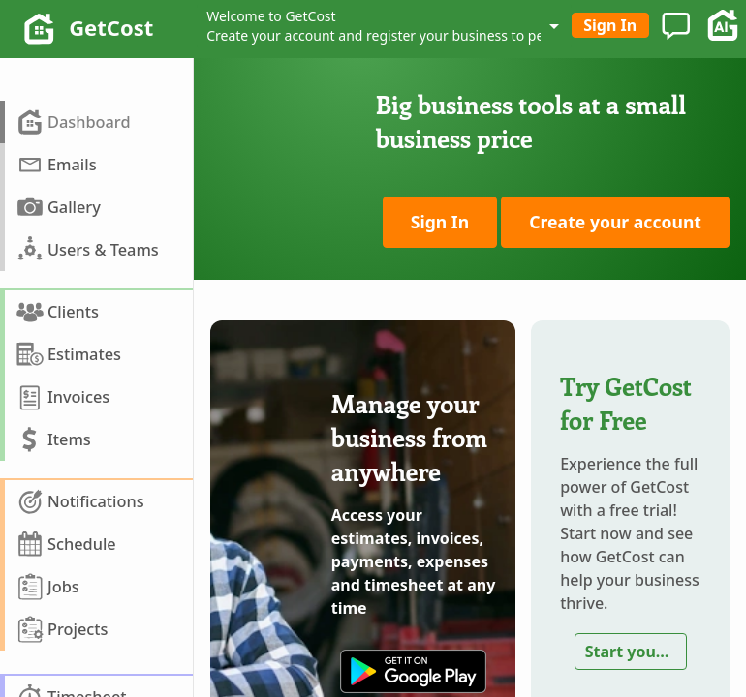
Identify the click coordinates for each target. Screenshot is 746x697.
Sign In (610, 25)
